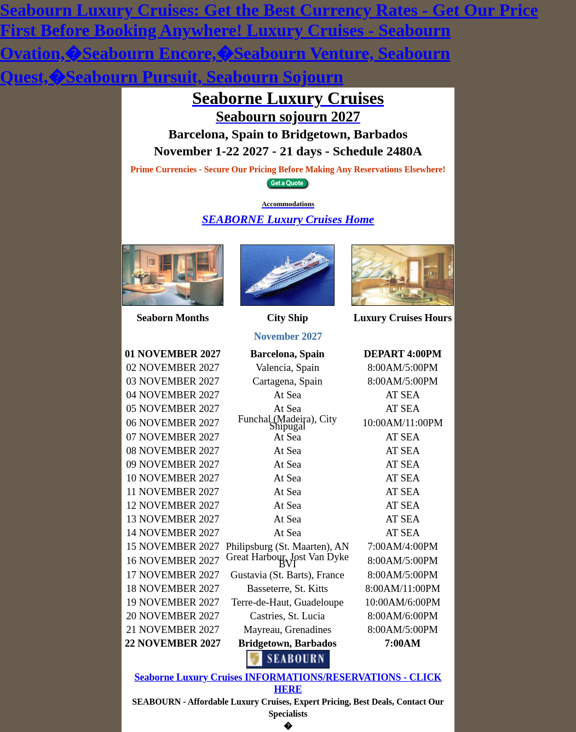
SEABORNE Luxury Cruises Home (288, 219)
